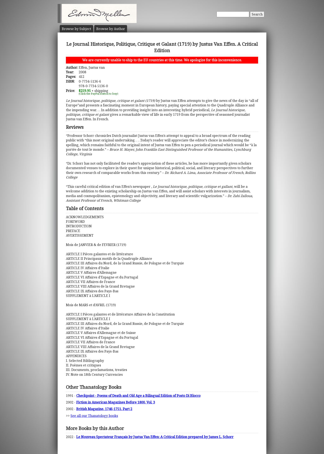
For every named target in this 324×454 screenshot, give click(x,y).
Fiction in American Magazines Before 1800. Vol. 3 (115, 402)
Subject (76, 28)
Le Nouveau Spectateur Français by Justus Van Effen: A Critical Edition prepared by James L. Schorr (154, 437)
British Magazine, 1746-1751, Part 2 (104, 409)
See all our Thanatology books (94, 415)
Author (110, 28)
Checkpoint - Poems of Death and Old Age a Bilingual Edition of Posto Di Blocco (138, 395)
